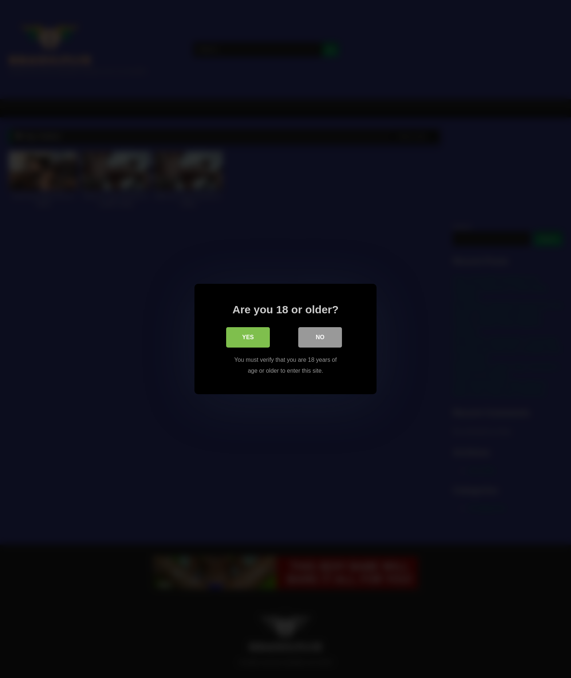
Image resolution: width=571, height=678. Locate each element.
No (320, 337)
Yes (248, 337)
